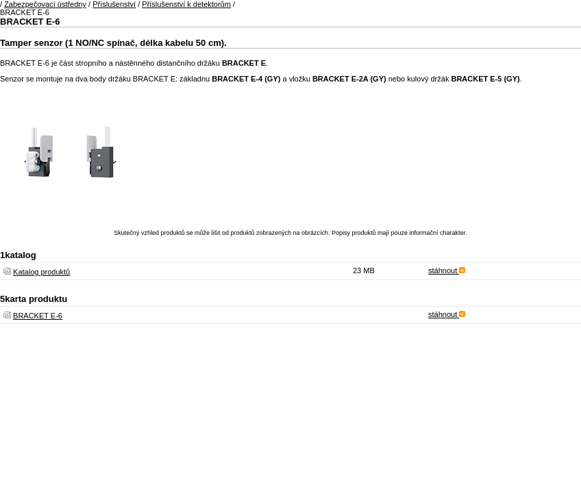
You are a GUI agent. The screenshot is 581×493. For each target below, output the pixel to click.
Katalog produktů (41, 272)
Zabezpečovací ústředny (45, 4)
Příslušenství (114, 4)
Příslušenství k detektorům (186, 4)
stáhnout (446, 270)
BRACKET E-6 (37, 316)
